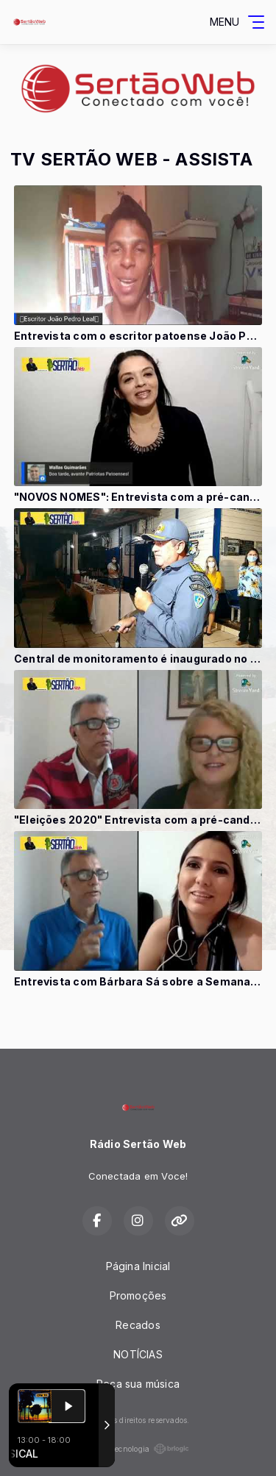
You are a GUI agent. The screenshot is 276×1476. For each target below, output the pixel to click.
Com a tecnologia (138, 1449)
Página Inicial (138, 1266)
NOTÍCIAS (138, 1354)
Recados (138, 1325)
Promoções (138, 1295)
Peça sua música (138, 1383)
